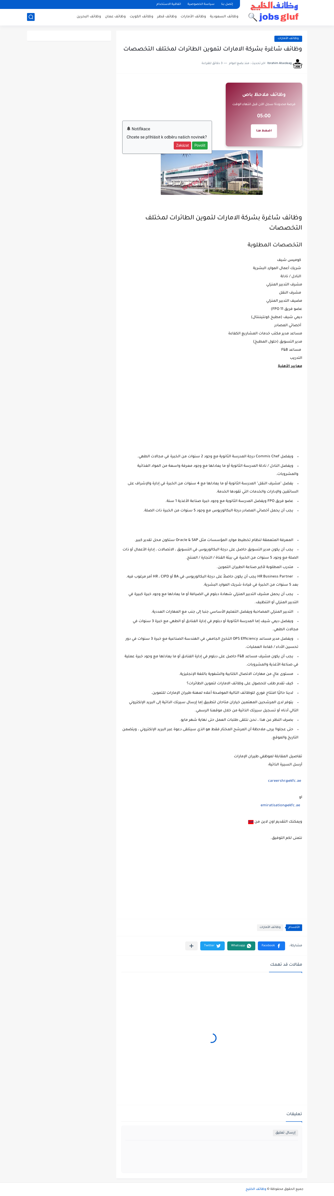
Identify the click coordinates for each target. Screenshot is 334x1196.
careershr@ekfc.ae (284, 781)
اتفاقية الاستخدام (168, 4)
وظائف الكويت (141, 17)
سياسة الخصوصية (201, 4)
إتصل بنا (227, 4)
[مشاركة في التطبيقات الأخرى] (191, 945)
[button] (271, 945)
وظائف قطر (167, 17)
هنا (250, 822)
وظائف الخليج (256, 1189)
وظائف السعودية (224, 17)
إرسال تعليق (285, 1133)
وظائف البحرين (89, 17)
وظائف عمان (115, 17)
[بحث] (31, 17)
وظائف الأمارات (193, 17)
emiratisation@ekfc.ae (280, 806)
